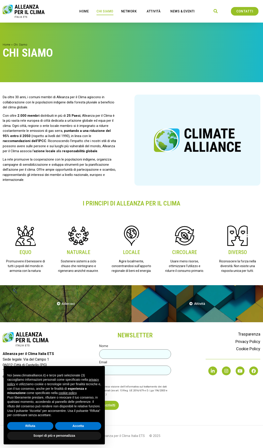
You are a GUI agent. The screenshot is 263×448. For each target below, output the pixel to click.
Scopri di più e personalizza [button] (54, 435)
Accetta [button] (78, 426)
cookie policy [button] (67, 393)
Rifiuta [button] (30, 426)
